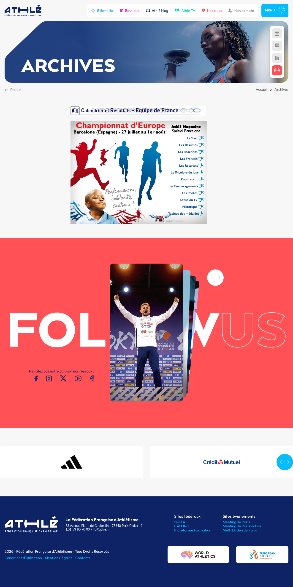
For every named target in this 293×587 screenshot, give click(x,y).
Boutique (129, 10)
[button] (219, 285)
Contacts (82, 557)
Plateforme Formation (192, 530)
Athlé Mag (157, 10)
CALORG (181, 526)
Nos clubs (212, 10)
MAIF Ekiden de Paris (240, 530)
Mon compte (241, 10)
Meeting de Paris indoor (242, 526)
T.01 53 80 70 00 (77, 529)
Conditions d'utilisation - (25, 557)
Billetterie (102, 10)
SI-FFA (179, 522)
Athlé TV (185, 10)
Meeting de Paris (236, 522)
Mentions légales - (60, 557)
